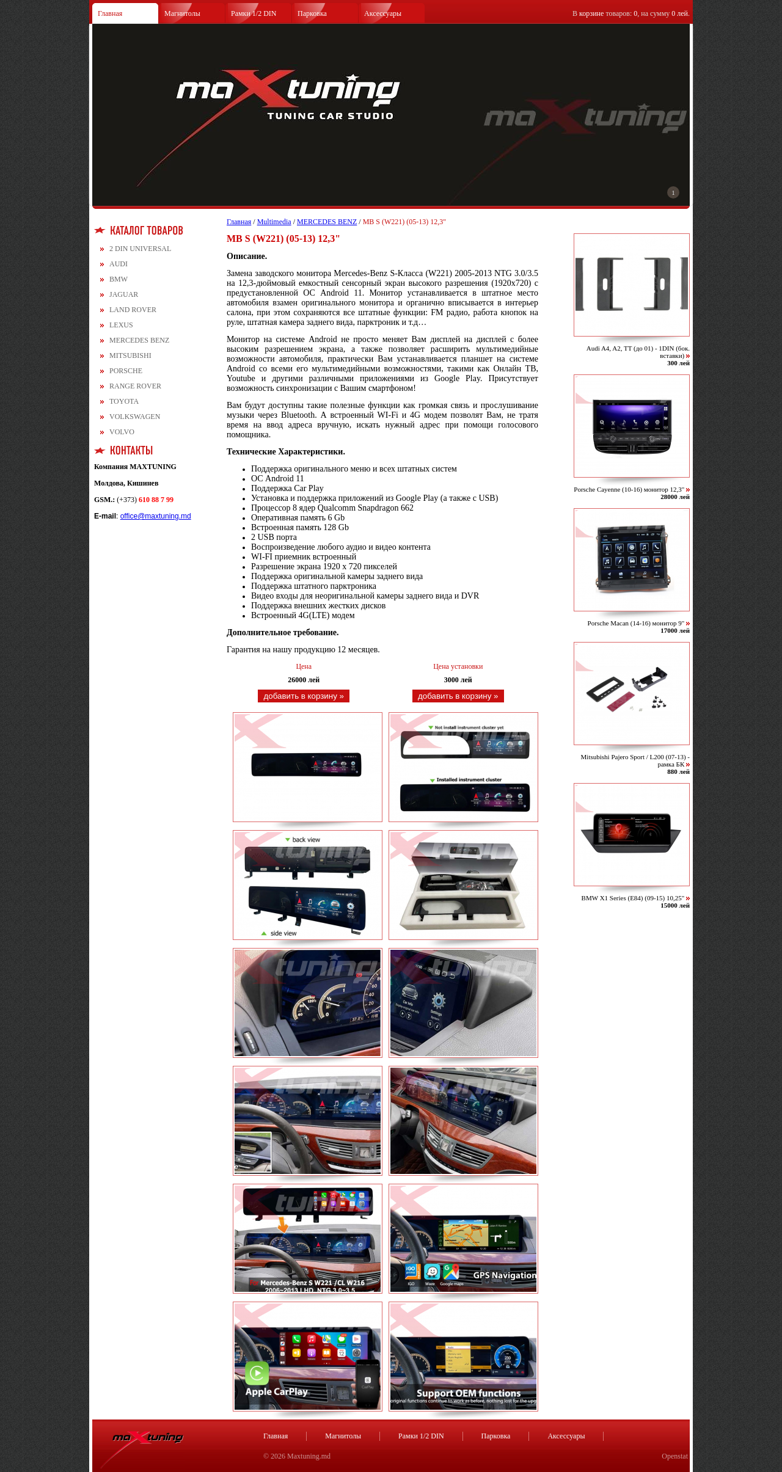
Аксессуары (382, 13)
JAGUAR (123, 294)
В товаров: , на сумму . (631, 13)
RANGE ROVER (135, 386)
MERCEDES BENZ (139, 340)
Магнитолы (182, 13)
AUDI (118, 264)
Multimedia (274, 221)
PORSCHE (125, 370)
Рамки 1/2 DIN (254, 13)
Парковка (312, 13)
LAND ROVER (132, 309)
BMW (118, 279)
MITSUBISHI (130, 355)
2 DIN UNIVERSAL (140, 248)
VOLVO (121, 432)
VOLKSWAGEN (134, 416)
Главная (110, 13)
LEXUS (121, 325)
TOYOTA (124, 401)
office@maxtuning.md (155, 516)
